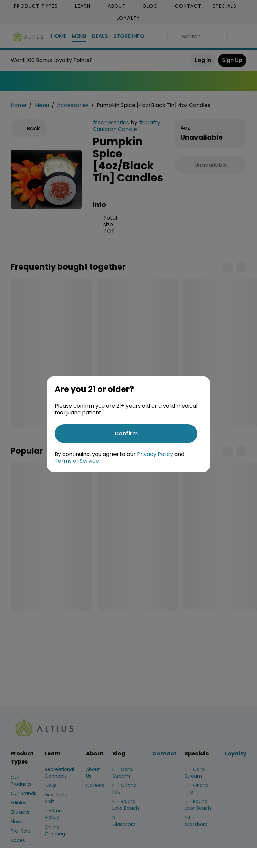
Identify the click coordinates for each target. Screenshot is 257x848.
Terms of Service (77, 461)
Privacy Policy (155, 454)
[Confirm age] (126, 433)
